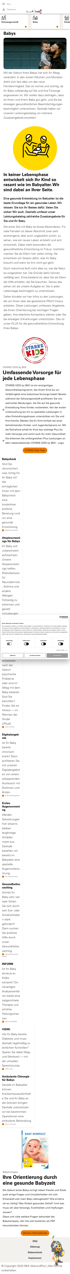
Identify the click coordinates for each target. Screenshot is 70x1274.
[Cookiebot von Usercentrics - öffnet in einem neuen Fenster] (60, 617)
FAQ (35, 1241)
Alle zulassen (57, 655)
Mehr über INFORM (9, 1021)
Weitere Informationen (35, 1233)
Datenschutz (35, 1252)
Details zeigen (60, 650)
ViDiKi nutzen (7, 1069)
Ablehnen (13, 655)
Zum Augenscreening (10, 876)
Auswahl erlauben (35, 655)
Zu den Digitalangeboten (11, 795)
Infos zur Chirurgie (9, 1124)
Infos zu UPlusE (8, 727)
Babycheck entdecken (10, 530)
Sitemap (35, 1247)
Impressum (35, 1258)
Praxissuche (9, 9)
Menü (6, 4)
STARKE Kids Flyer (35, 450)
